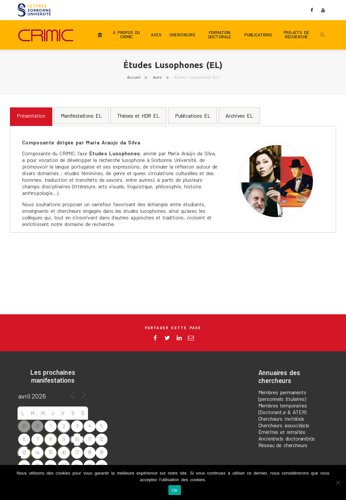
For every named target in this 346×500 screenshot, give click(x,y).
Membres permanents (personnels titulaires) (282, 395)
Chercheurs (182, 35)
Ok (174, 490)
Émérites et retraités (282, 432)
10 (77, 439)
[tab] (31, 116)
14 (37, 452)
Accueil (133, 77)
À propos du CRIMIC (126, 34)
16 (64, 452)
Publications (258, 35)
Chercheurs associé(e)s (283, 425)
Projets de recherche (296, 34)
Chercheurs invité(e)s (281, 418)
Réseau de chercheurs (283, 445)
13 (24, 452)
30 (24, 426)
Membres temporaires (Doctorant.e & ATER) (282, 408)
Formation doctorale (220, 34)
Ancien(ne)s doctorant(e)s (286, 438)
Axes (156, 35)
